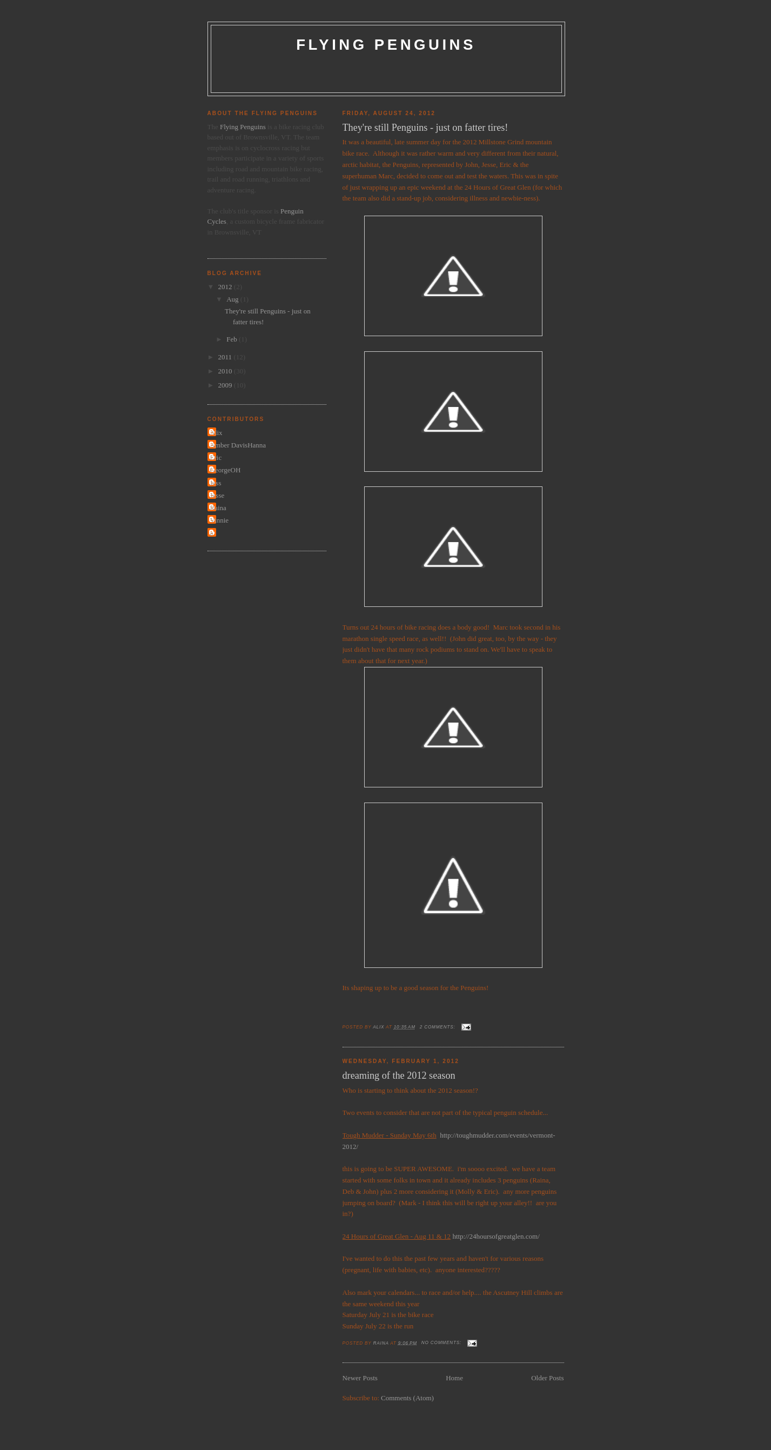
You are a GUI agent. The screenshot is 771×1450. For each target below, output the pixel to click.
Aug (233, 299)
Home (454, 1378)
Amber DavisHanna (238, 445)
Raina (218, 508)
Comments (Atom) (407, 1398)
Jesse (217, 495)
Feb (232, 339)
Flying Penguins (386, 44)
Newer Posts (360, 1378)
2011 (226, 357)
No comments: (442, 1342)
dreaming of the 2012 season (399, 1075)
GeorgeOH (225, 470)
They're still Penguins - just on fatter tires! (425, 127)
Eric (216, 457)
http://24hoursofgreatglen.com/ (495, 1236)
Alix (216, 433)
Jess (216, 483)
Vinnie (219, 520)
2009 (226, 385)
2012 (226, 287)
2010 (226, 371)
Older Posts (547, 1378)
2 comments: (438, 1027)
